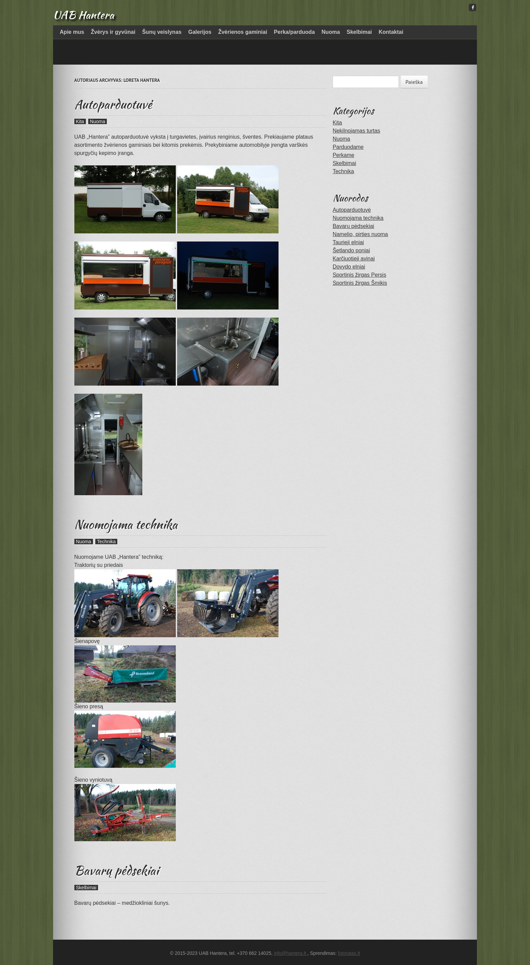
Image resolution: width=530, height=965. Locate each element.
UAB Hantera (83, 15)
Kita (80, 121)
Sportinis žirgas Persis (359, 275)
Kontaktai (391, 32)
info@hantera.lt (290, 953)
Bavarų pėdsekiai (116, 870)
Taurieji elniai (348, 242)
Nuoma (330, 32)
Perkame (343, 155)
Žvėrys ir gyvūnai (113, 32)
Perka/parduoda (294, 32)
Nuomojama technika (125, 524)
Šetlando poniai (351, 250)
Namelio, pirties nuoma (360, 234)
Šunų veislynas (162, 32)
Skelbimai (359, 32)
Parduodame (348, 147)
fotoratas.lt (349, 953)
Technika (106, 541)
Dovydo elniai (349, 267)
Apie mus (72, 32)
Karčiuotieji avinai (354, 258)
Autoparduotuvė (113, 104)
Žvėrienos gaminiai (242, 32)
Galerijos (199, 32)
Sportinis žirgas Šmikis (360, 283)
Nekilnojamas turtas (356, 131)
